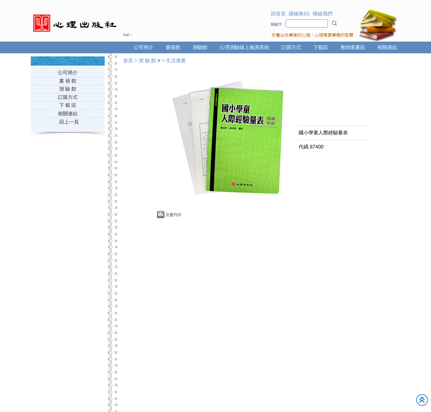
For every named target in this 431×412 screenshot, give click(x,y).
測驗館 (200, 47)
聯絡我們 (322, 13)
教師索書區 (352, 47)
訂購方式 (291, 47)
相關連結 (387, 47)
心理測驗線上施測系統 (244, 47)
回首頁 (278, 13)
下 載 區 (68, 105)
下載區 (320, 47)
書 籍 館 (68, 81)
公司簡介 (143, 47)
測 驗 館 (68, 89)
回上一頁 (69, 121)
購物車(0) (299, 13)
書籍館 (173, 47)
